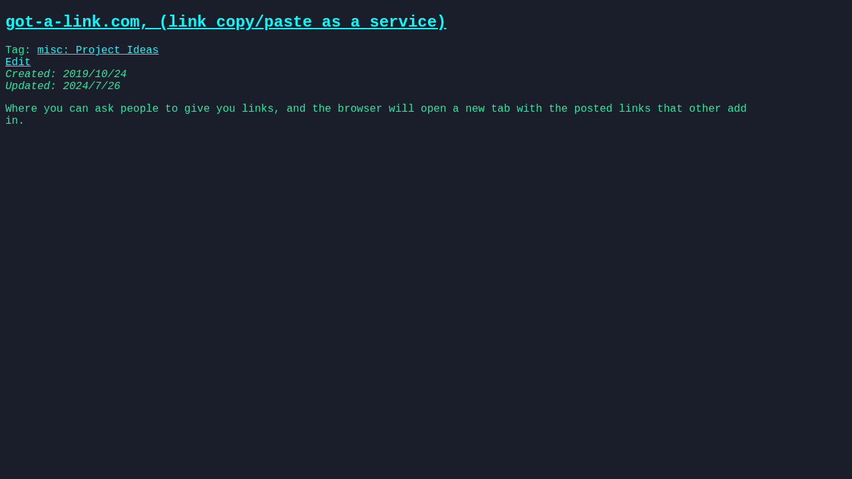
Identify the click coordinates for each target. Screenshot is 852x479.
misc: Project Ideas (97, 56)
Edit (18, 70)
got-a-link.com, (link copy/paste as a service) (225, 24)
